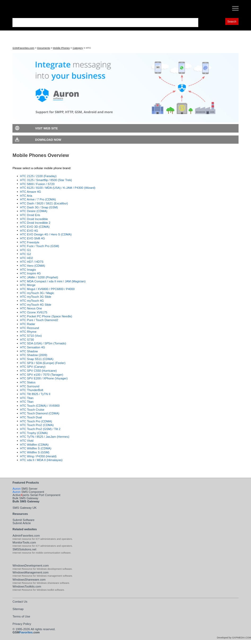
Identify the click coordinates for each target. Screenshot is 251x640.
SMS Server (24, 488)
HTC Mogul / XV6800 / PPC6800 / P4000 (47, 289)
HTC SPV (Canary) (33, 366)
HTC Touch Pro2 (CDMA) (37, 425)
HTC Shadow (29, 351)
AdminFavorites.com (26, 535)
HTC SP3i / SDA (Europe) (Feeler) (43, 363)
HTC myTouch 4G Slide (35, 304)
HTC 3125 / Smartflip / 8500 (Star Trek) (46, 180)
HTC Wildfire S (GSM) (35, 452)
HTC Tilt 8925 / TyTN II (35, 394)
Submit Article (21, 523)
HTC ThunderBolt (31, 390)
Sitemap (17, 609)
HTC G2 (25, 254)
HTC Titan (27, 398)
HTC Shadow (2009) (33, 355)
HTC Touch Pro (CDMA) (36, 421)
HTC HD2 (26, 258)
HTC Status (28, 382)
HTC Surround (29, 386)
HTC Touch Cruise (32, 409)
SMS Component (28, 491)
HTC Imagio (28, 269)
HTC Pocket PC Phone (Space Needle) (46, 316)
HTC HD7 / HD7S (31, 261)
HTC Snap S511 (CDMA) (37, 359)
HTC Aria (26, 195)
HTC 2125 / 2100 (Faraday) (38, 176)
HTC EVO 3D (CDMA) (35, 226)
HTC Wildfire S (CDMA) (35, 448)
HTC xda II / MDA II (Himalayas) (41, 460)
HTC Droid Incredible (34, 219)
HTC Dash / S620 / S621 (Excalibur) (44, 203)
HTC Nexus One (31, 308)
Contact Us (19, 601)
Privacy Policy (21, 623)
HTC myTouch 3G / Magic (37, 293)
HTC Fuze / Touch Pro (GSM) (39, 246)
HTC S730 (27, 339)
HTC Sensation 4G (32, 347)
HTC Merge (28, 285)
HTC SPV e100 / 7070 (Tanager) (41, 374)
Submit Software (23, 519)
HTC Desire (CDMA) (33, 211)
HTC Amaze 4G (30, 191)
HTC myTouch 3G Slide (35, 296)
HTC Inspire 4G (30, 273)
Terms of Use (21, 616)
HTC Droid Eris (30, 215)
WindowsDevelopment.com (30, 565)
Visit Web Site (46, 128)
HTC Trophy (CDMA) (34, 433)
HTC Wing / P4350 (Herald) (38, 456)
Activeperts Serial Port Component (36, 495)
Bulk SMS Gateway (25, 498)
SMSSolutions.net (24, 549)
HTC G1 (25, 250)
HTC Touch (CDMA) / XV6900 (40, 405)
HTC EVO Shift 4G (32, 238)
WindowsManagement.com (30, 572)
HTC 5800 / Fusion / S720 (37, 184)
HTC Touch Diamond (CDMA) (39, 413)
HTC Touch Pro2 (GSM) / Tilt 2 (40, 429)
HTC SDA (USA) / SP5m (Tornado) (43, 343)
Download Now (48, 139)
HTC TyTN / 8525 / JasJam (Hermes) (44, 436)
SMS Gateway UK (24, 507)
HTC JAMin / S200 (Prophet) (39, 277)
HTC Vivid (27, 440)
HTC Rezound (29, 328)
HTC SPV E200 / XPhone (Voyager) (44, 378)
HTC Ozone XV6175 (33, 312)
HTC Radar (27, 324)
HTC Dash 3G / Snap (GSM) (39, 207)
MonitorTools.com (24, 542)
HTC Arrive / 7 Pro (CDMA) (38, 199)
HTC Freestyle (29, 242)
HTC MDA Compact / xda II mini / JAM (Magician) (53, 281)
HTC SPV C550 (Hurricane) (38, 370)
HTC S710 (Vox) (31, 335)
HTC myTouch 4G (32, 300)
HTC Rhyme (28, 331)
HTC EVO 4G (29, 230)
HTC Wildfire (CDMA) (34, 444)
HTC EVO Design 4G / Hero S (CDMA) (46, 234)
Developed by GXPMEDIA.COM (234, 637)
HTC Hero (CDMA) (32, 265)
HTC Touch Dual (31, 417)
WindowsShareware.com (29, 579)
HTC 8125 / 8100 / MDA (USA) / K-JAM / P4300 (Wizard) (57, 187)
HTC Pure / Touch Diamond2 (39, 320)
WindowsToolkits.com (26, 586)
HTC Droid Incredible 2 (35, 222)
